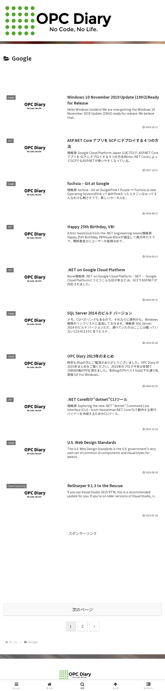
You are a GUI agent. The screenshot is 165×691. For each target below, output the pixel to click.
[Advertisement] (82, 76)
